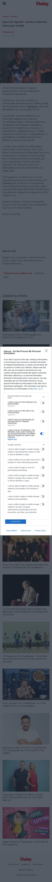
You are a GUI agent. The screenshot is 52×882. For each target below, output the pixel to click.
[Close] (47, 351)
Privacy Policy (40, 531)
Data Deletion (11, 531)
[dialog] (26, 441)
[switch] (42, 403)
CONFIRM (15, 522)
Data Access (26, 531)
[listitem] (26, 397)
